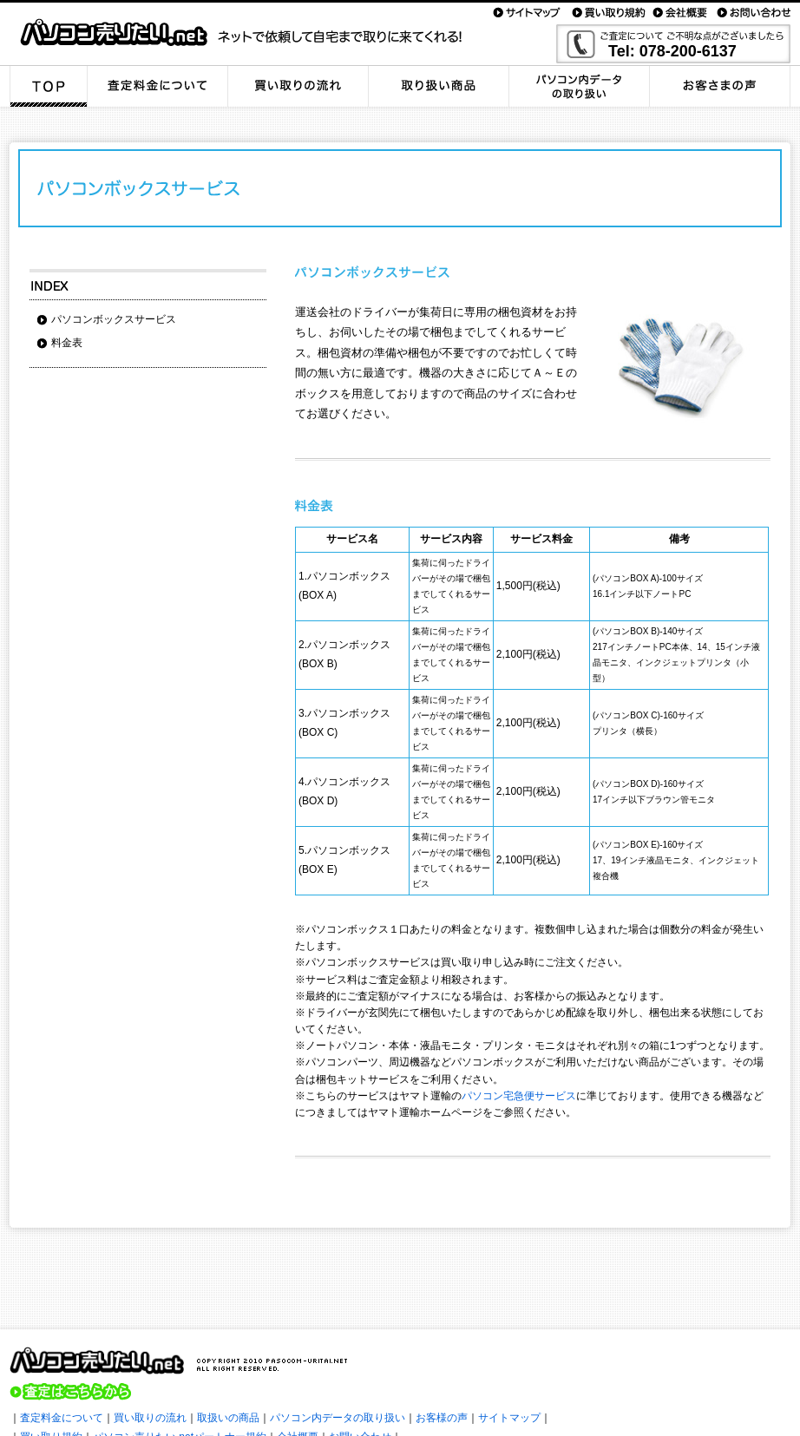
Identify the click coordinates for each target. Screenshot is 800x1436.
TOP (49, 86)
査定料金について (158, 86)
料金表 (66, 343)
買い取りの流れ (298, 86)
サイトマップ (509, 1418)
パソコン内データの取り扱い (579, 86)
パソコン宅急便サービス (519, 1096)
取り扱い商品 (439, 86)
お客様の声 (442, 1418)
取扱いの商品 (228, 1418)
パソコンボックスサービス (113, 319)
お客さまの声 (720, 86)
